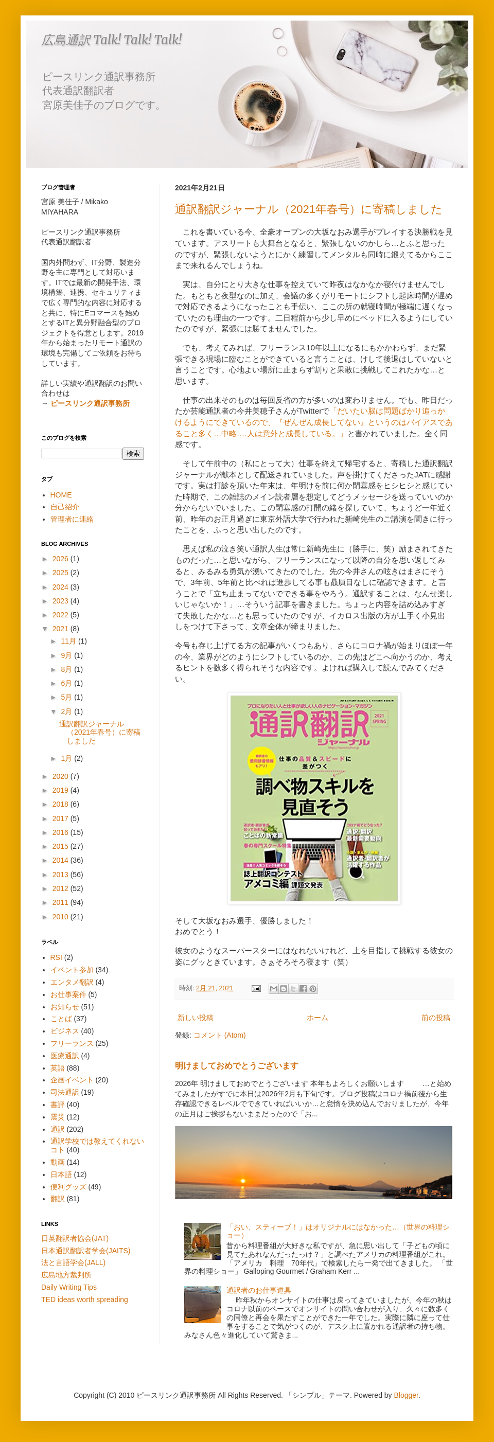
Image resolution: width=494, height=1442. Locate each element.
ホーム (317, 1017)
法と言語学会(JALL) (73, 1262)
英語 (57, 1068)
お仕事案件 (68, 994)
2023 (61, 601)
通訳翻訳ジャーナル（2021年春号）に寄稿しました (309, 209)
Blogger (406, 1395)
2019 (61, 790)
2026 (61, 559)
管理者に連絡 (72, 519)
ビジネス (64, 1031)
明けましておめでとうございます (236, 1065)
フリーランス (72, 1043)
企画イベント (72, 1080)
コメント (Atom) (219, 1035)
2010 (61, 917)
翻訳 (57, 1199)
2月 (67, 711)
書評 (57, 1104)
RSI (56, 957)
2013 (61, 874)
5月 (67, 697)
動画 (57, 1162)
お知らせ (64, 1007)
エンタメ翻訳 (72, 982)
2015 (61, 846)
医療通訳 (64, 1056)
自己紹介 (64, 507)
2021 (61, 629)
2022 (61, 615)
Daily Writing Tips (69, 1287)
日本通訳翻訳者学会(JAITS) (85, 1251)
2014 (61, 860)
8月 (67, 669)
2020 (61, 776)
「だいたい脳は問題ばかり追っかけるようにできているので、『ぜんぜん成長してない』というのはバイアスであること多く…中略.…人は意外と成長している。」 (314, 421)
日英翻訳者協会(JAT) (75, 1238)
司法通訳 (64, 1092)
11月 (69, 641)
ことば (61, 1018)
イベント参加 (72, 970)
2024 (61, 587)
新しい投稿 (196, 1017)
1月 (67, 758)
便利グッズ (68, 1187)
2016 (61, 832)
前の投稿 (435, 1017)
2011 (61, 902)
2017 (61, 818)
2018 (61, 804)
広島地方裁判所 (66, 1275)
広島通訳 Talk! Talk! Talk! (111, 40)
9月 (67, 655)
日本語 (61, 1174)
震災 (57, 1117)
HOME (61, 495)
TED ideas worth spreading (84, 1299)
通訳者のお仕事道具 (258, 1290)
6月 (67, 683)
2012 (61, 888)
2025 (61, 572)
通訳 (57, 1129)
